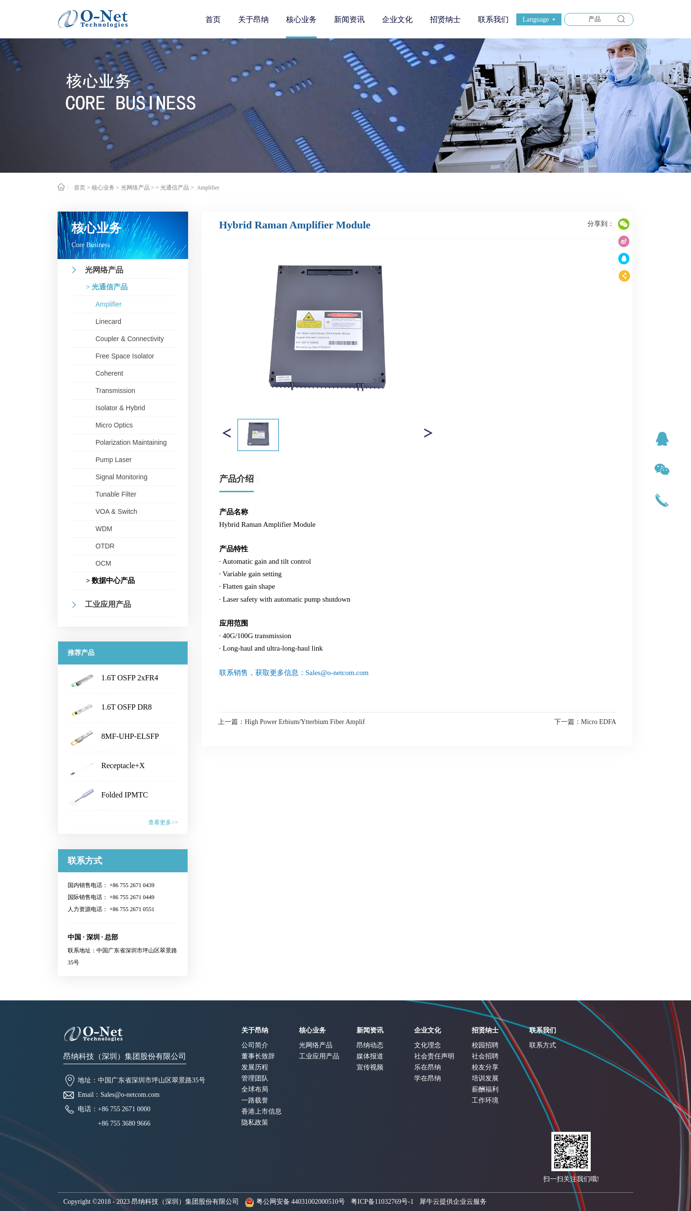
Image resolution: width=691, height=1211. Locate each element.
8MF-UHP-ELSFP (130, 736)
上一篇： (291, 721)
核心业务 (103, 187)
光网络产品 (135, 187)
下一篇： (585, 721)
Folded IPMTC (124, 795)
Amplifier (207, 187)
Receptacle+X (123, 765)
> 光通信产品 (172, 187)
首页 (213, 19)
